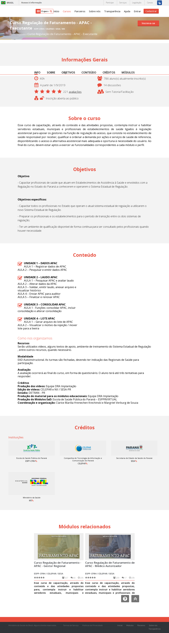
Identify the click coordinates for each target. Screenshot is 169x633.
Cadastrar (151, 11)
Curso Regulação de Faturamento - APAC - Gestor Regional (57, 564)
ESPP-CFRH (30, 461)
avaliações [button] (75, 92)
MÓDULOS (128, 72)
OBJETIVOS (68, 72)
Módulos (21, 34)
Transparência (112, 11)
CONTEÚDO (89, 72)
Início (56, 11)
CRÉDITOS (109, 72)
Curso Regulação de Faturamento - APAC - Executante (62, 34)
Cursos (67, 11)
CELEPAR (82, 463)
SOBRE (51, 72)
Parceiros (79, 11)
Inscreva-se (148, 23)
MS (30, 500)
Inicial (119, 625)
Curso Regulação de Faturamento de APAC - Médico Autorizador (110, 564)
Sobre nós (95, 11)
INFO (37, 72)
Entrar (137, 11)
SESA (133, 461)
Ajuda (127, 11)
